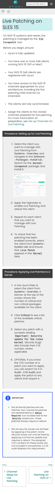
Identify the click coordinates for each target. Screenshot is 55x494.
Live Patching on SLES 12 (41, 474)
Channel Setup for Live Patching (12, 476)
